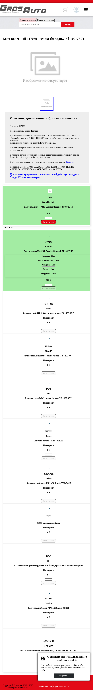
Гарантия (70, 162)
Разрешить (64, 676)
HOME (2, 7)
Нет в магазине (48, 288)
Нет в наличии (48, 222)
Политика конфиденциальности (54, 686)
